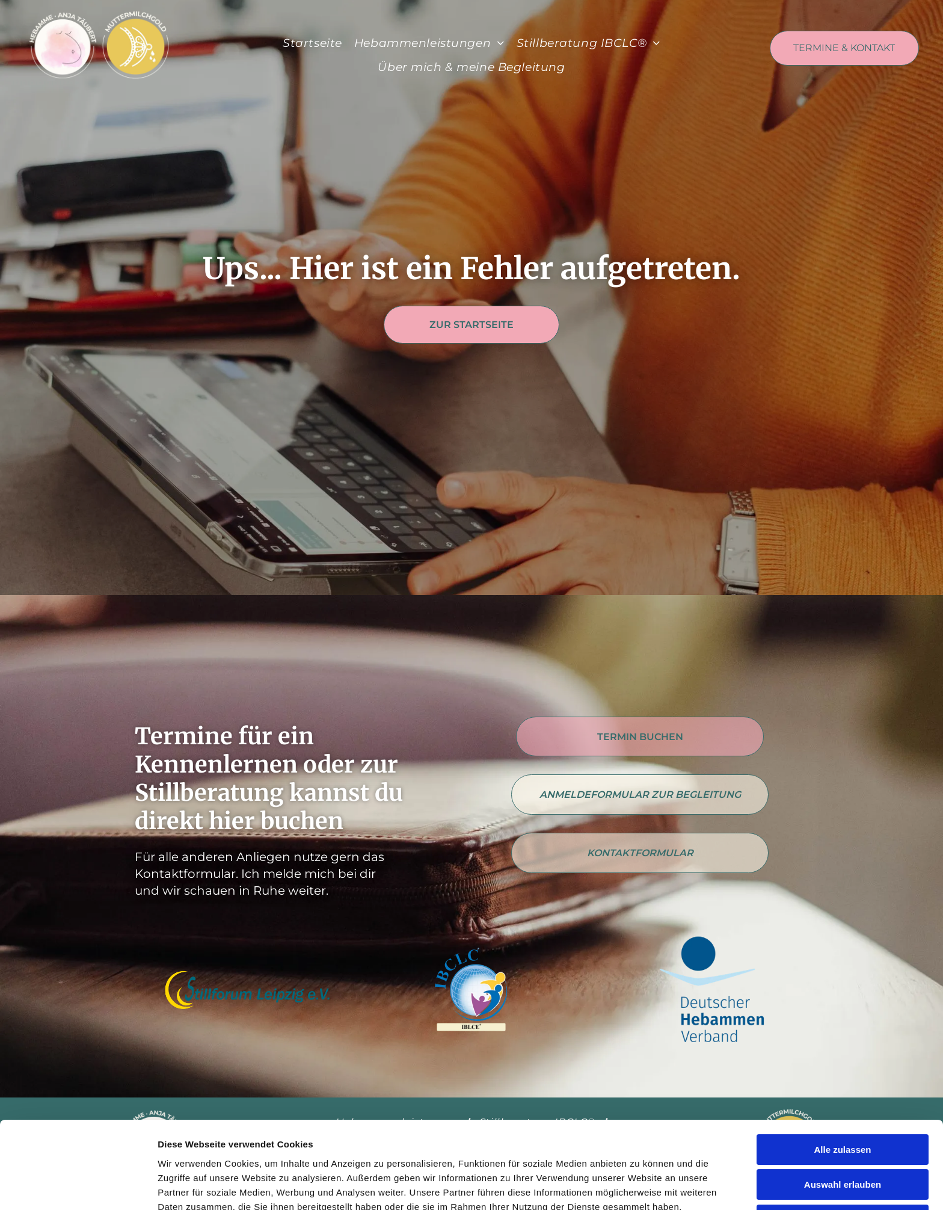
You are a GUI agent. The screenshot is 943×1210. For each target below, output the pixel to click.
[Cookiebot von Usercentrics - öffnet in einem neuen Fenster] (78, 1187)
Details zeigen (639, 1186)
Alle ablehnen (842, 1143)
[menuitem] (312, 44)
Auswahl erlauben (842, 1108)
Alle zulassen (842, 1072)
